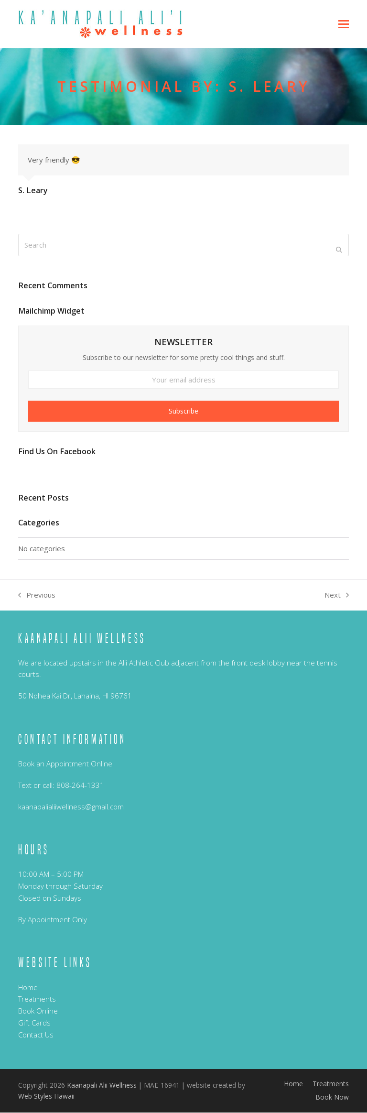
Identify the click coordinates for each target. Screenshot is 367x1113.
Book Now (332, 1097)
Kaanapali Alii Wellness (102, 1085)
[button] (343, 24)
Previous (36, 595)
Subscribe (184, 411)
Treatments (37, 999)
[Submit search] (339, 250)
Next (336, 595)
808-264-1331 (80, 785)
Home (28, 988)
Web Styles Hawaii (46, 1096)
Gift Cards (34, 1023)
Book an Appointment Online (65, 764)
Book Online (38, 1011)
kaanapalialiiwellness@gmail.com (71, 807)
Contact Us (36, 1035)
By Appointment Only (52, 920)
